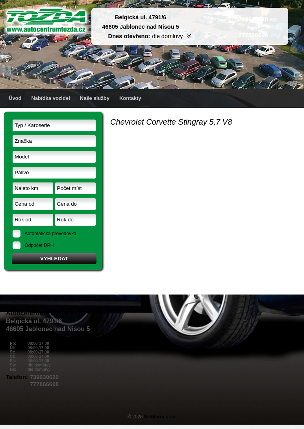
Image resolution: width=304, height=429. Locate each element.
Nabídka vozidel (51, 98)
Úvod (15, 98)
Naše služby (94, 98)
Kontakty (130, 98)
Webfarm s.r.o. (160, 417)
